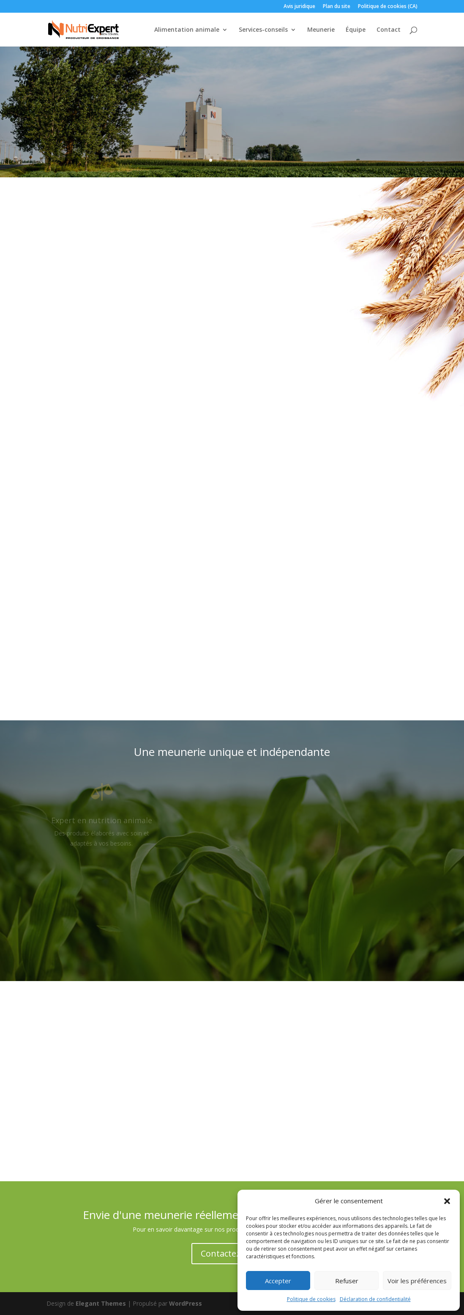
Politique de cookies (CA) (388, 7)
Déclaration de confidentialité (375, 1299)
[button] (447, 1201)
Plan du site (336, 7)
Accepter (278, 1280)
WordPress (185, 1303)
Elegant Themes (101, 1303)
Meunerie (321, 30)
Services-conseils (263, 30)
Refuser (346, 1280)
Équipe (356, 30)
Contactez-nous (232, 1253)
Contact (389, 30)
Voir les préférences (417, 1280)
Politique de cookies (311, 1299)
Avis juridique (299, 7)
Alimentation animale (186, 30)
